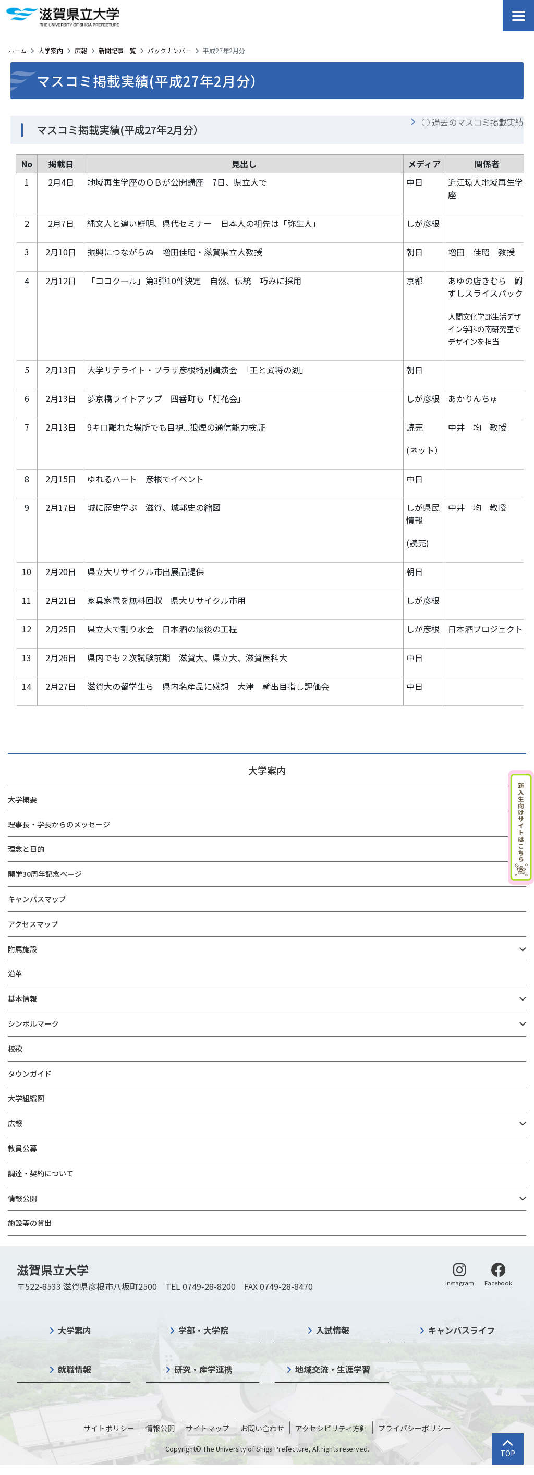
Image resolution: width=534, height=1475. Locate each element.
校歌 (15, 1048)
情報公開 (22, 1198)
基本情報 (22, 998)
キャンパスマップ (37, 899)
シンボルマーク (33, 1023)
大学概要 (22, 799)
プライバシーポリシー (414, 1428)
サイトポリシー (109, 1428)
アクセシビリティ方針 (331, 1428)
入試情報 (332, 1330)
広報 (81, 50)
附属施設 (22, 949)
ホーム (17, 50)
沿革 (15, 973)
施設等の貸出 (30, 1222)
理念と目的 (26, 849)
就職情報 (74, 1369)
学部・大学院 (203, 1330)
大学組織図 (26, 1098)
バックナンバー (169, 50)
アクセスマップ (33, 924)
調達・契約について (41, 1173)
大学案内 (50, 50)
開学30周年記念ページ (45, 874)
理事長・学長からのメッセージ (59, 824)
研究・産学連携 (203, 1369)
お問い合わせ (262, 1428)
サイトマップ (207, 1428)
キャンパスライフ (461, 1330)
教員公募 (22, 1148)
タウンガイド (30, 1073)
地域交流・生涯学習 (332, 1369)
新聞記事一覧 (117, 50)
